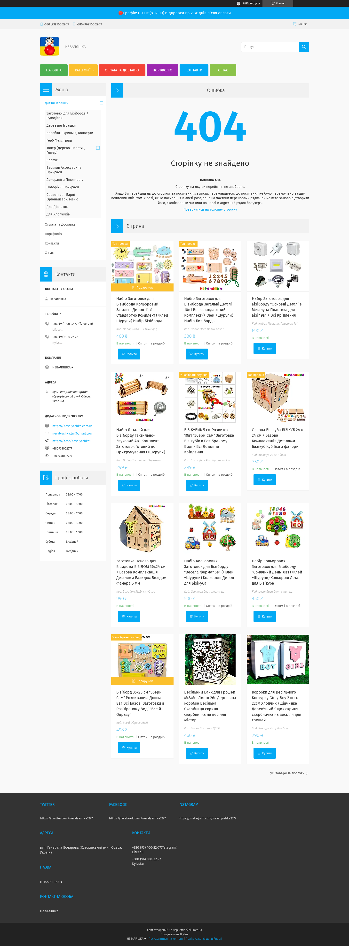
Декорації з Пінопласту (65, 180)
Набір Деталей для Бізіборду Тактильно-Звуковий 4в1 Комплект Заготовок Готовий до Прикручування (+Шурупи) (140, 440)
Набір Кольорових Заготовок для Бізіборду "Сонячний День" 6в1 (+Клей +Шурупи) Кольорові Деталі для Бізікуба (277, 572)
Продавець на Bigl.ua (174, 934)
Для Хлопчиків (58, 214)
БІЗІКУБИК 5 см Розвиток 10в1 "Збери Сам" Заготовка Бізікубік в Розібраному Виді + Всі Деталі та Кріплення (209, 440)
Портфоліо (162, 70)
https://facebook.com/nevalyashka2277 (137, 818)
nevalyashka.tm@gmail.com (72, 433)
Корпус (52, 160)
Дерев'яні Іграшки (61, 125)
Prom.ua (196, 930)
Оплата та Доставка (122, 70)
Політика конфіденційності (204, 938)
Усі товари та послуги (287, 773)
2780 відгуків (251, 3)
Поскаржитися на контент (166, 938)
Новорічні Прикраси (63, 187)
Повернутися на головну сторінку (210, 209)
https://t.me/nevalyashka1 (71, 441)
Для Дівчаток (57, 207)
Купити (132, 354)
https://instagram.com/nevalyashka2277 (207, 818)
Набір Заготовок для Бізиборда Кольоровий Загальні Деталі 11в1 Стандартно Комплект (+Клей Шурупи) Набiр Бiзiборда (142, 309)
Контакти (194, 70)
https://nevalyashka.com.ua (72, 426)
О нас (223, 70)
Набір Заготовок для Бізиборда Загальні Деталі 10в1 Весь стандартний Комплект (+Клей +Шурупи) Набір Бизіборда (208, 309)
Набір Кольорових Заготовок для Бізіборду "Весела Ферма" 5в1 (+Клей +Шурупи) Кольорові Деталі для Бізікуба (209, 572)
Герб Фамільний (59, 140)
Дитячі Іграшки (57, 103)
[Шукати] (304, 47)
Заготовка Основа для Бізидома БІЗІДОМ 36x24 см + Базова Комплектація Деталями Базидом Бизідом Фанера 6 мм (141, 572)
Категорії (82, 70)
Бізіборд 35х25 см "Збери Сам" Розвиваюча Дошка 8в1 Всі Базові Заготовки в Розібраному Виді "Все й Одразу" (140, 703)
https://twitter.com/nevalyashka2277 (66, 818)
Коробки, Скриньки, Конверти (70, 133)
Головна (54, 70)
